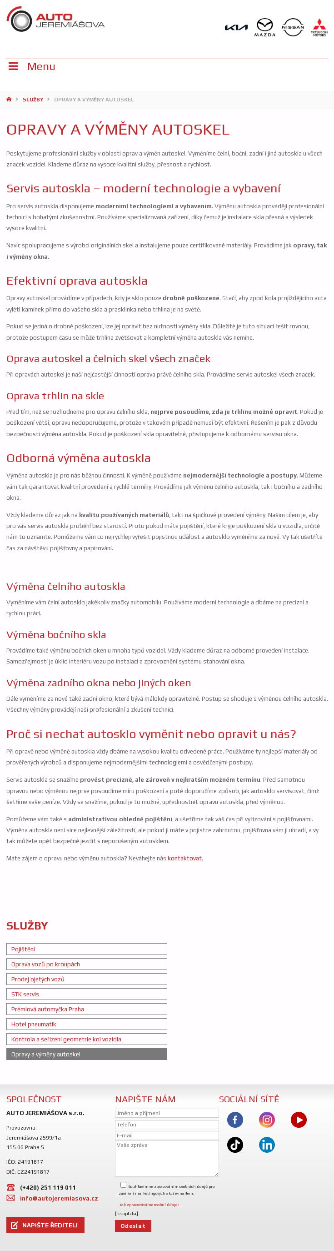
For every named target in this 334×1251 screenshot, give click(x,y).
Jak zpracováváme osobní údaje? (149, 1204)
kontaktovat (184, 858)
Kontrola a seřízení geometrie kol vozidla (66, 1039)
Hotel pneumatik (33, 1024)
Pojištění (23, 949)
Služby (33, 99)
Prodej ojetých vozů (38, 979)
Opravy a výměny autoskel (45, 1054)
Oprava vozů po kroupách (45, 964)
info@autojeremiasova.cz (59, 1198)
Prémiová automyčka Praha (47, 1009)
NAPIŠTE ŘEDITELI (50, 1225)
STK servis (25, 994)
